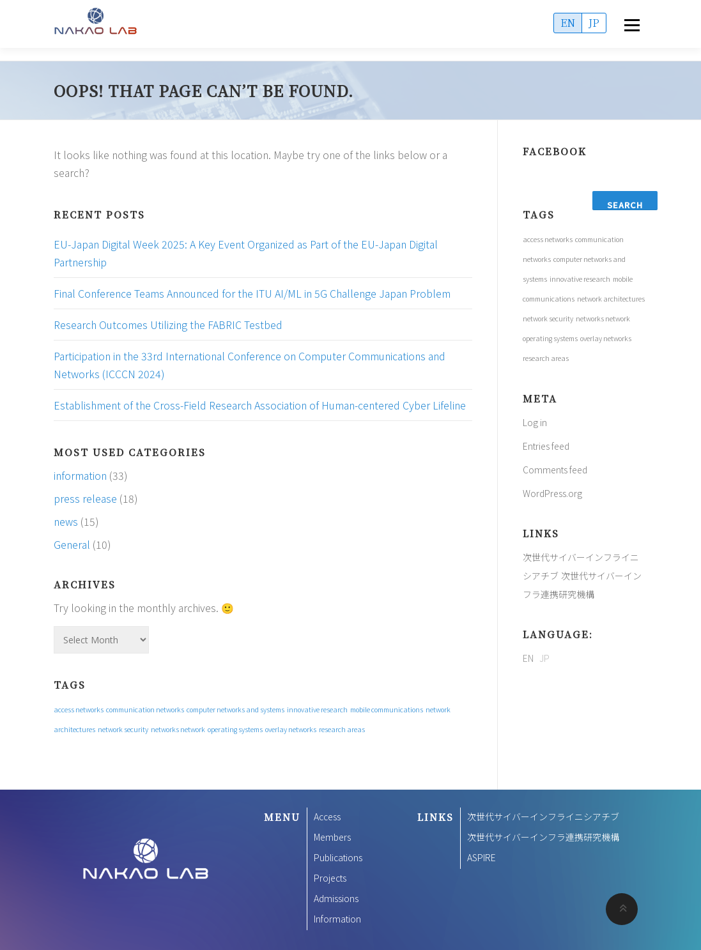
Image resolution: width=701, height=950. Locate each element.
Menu (631, 25)
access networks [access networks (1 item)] (79, 709)
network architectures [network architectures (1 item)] (611, 298)
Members (332, 837)
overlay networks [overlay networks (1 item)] (290, 729)
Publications (338, 857)
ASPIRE (481, 857)
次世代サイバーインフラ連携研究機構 (543, 837)
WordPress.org (552, 493)
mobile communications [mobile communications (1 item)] (386, 709)
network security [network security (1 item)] (123, 729)
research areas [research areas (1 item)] (342, 729)
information (80, 475)
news (66, 521)
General (72, 544)
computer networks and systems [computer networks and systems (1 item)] (235, 709)
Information (337, 918)
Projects (330, 877)
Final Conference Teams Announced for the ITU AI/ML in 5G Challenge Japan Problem (252, 293)
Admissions (336, 898)
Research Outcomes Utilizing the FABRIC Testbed (168, 324)
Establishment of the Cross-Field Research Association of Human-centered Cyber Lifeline (260, 405)
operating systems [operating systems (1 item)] (235, 729)
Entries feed (546, 446)
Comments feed (555, 469)
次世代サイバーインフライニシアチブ (543, 816)
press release (85, 498)
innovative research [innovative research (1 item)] (317, 709)
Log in (535, 422)
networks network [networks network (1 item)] (178, 729)
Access (327, 816)
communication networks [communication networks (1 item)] (145, 709)
